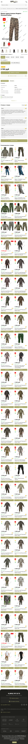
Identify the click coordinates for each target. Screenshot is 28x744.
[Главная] (14, 2)
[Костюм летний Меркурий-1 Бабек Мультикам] (20, 207)
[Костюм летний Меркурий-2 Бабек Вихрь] (20, 600)
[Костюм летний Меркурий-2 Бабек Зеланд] (20, 563)
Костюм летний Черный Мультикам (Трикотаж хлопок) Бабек (20, 366)
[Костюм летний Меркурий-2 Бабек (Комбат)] (7, 395)
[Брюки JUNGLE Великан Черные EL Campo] (20, 656)
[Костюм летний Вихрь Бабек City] (20, 544)
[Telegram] (26, 705)
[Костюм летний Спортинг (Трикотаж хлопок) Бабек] (20, 451)
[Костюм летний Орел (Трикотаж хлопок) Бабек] (7, 674)
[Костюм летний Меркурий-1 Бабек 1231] (7, 581)
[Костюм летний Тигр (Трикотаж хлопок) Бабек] (7, 469)
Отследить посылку (14, 701)
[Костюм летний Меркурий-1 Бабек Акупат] (7, 226)
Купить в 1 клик (12, 76)
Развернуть (14, 100)
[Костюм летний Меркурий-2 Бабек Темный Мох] (20, 413)
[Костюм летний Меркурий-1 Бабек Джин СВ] (20, 581)
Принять (14, 742)
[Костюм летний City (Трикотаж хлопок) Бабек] (7, 357)
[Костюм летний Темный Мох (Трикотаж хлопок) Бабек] (7, 338)
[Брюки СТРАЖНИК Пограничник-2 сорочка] (20, 338)
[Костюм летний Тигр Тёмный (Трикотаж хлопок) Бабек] (7, 263)
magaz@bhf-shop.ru (5, 705)
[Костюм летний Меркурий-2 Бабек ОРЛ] (20, 618)
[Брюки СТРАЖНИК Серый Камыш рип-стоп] (7, 170)
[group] (14, 29)
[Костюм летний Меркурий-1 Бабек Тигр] (7, 301)
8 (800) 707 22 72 (14, 693)
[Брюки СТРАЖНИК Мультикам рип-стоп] (7, 189)
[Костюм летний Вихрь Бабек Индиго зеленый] (20, 507)
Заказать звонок (14, 698)
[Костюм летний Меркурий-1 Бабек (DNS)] (7, 600)
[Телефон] (26, 2)
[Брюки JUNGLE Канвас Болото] (20, 152)
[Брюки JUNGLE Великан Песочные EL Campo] (7, 656)
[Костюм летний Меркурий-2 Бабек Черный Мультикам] (20, 263)
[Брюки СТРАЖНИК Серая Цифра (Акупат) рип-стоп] (20, 189)
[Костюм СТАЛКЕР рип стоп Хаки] (7, 152)
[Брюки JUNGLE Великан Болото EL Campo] (20, 637)
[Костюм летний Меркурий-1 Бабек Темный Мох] (20, 319)
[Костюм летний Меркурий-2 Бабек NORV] (7, 376)
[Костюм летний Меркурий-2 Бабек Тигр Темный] (20, 245)
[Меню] (2, 2)
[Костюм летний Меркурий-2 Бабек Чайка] (20, 432)
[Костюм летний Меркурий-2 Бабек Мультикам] (20, 226)
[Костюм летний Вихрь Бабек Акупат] (7, 525)
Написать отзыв (14, 140)
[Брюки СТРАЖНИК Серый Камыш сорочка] (20, 170)
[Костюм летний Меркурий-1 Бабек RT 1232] (7, 507)
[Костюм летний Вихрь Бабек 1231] (7, 563)
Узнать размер (24, 54)
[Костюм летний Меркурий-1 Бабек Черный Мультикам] (20, 282)
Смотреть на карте (5, 712)
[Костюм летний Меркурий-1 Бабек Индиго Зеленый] (7, 432)
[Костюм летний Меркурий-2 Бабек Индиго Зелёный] (7, 319)
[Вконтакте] (24, 705)
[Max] (22, 705)
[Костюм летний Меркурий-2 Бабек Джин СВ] (7, 637)
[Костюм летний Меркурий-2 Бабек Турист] (20, 395)
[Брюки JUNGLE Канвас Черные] (20, 469)
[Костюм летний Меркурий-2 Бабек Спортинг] (20, 376)
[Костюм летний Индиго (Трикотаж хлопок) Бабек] (7, 488)
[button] (1, 51)
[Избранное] (25, 75)
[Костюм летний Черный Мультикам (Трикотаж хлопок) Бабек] (20, 357)
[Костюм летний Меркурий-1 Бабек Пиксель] (7, 618)
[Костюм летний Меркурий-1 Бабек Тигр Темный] (7, 282)
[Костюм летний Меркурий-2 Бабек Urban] (20, 301)
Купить (7, 163)
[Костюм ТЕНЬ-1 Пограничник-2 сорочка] (7, 207)
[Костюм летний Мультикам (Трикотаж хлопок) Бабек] (7, 451)
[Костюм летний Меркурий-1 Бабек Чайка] (20, 525)
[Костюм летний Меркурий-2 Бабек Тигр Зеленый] (20, 488)
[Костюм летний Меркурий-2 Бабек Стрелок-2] (7, 413)
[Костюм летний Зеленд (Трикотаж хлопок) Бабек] (20, 674)
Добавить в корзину (14, 72)
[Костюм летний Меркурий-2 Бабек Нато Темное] (7, 544)
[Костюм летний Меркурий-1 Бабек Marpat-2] (7, 245)
